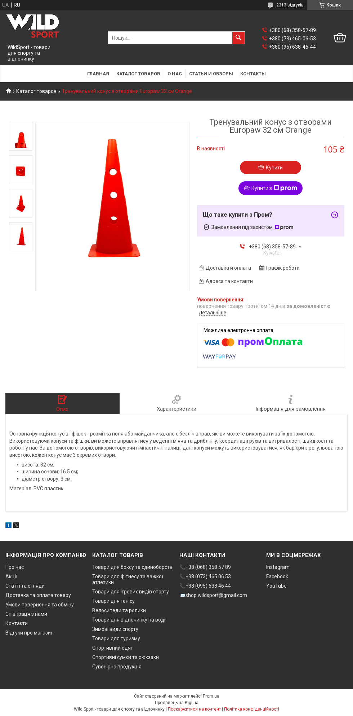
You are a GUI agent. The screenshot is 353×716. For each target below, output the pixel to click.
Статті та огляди (25, 586)
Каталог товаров (138, 73)
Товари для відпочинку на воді (128, 620)
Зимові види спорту (115, 629)
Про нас (14, 567)
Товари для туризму (116, 638)
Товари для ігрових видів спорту (130, 592)
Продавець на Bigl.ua (176, 702)
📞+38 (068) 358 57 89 (205, 567)
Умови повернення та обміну (39, 604)
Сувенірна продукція (117, 666)
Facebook (277, 576)
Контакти (16, 623)
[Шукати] (238, 38)
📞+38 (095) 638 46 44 (205, 586)
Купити (274, 168)
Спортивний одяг (112, 648)
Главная (98, 73)
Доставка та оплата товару (38, 595)
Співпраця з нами (26, 614)
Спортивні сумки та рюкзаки (125, 657)
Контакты (253, 73)
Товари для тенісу (113, 601)
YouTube (276, 586)
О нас (174, 73)
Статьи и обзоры (211, 73)
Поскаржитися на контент (194, 709)
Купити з (274, 188)
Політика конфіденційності (251, 709)
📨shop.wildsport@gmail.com (213, 595)
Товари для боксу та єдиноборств (132, 567)
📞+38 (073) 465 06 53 (205, 576)
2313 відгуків (290, 5)
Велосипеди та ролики (119, 610)
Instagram (278, 567)
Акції (11, 576)
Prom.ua (211, 696)
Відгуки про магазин (29, 633)
